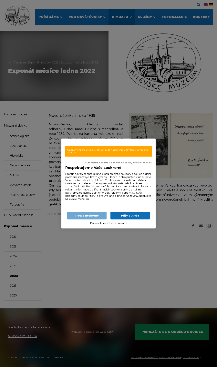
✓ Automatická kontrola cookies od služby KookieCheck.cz (117, 162)
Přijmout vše (130, 215)
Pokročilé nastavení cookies (108, 223)
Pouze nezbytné (87, 215)
